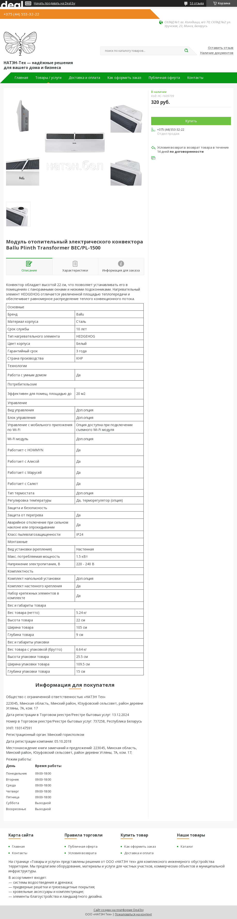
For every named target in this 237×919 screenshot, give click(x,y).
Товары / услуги (48, 77)
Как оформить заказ (124, 77)
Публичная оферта (164, 77)
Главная (21, 77)
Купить (191, 121)
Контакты (195, 77)
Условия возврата (82, 853)
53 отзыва (197, 3)
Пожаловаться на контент (133, 914)
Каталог (187, 846)
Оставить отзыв (220, 48)
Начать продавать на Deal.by (54, 3)
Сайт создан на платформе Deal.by (119, 910)
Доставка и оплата (84, 77)
